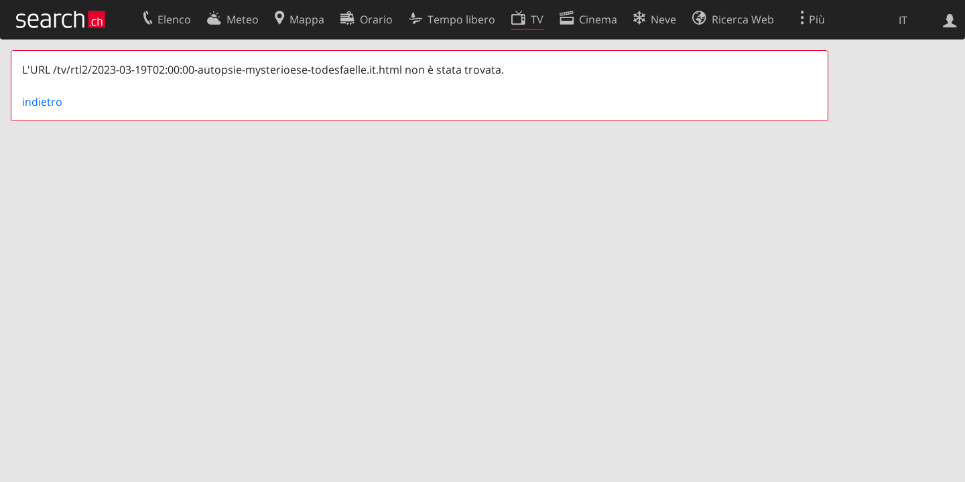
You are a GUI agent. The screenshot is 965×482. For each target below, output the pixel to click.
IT (903, 20)
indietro (42, 101)
